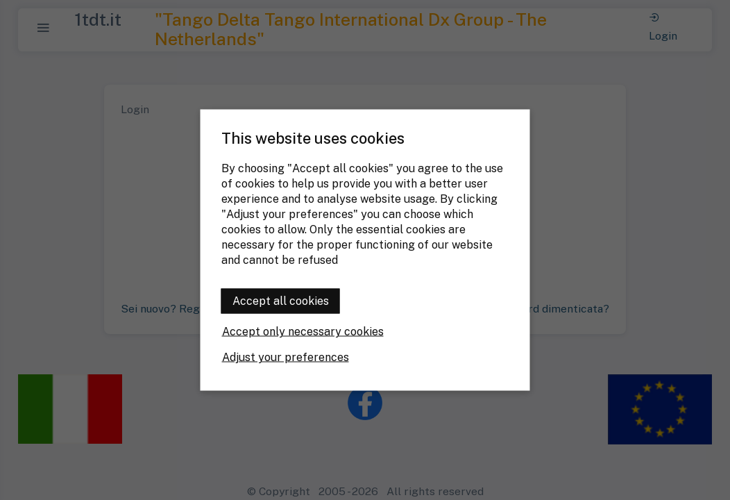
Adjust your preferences (285, 357)
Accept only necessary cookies (303, 331)
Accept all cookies (280, 301)
